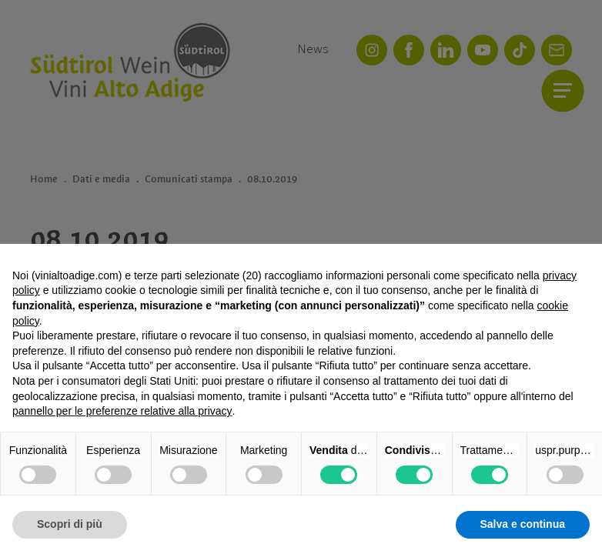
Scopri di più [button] (69, 524)
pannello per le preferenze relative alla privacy (122, 411)
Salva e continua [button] (522, 524)
